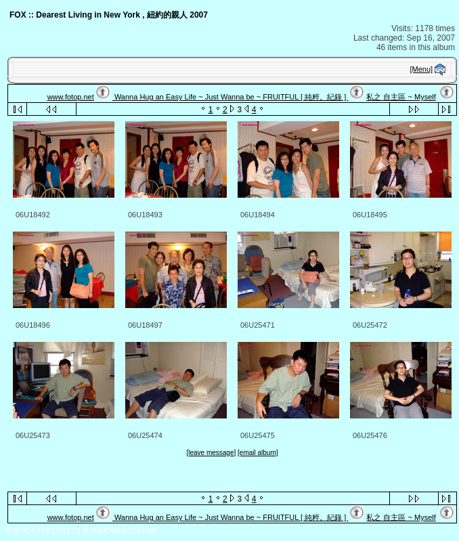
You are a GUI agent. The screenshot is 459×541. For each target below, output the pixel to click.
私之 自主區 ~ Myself (400, 97)
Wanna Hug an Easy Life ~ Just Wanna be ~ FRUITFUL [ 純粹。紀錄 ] (230, 97)
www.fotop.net (70, 97)
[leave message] (211, 452)
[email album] (258, 452)
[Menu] (421, 69)
